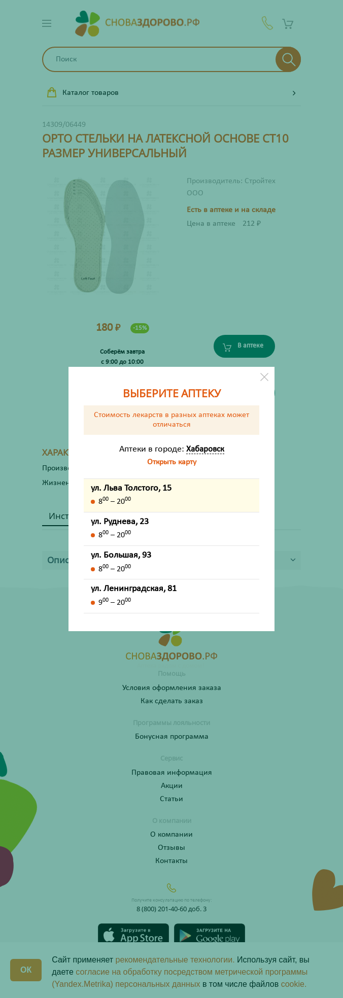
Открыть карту (171, 462)
